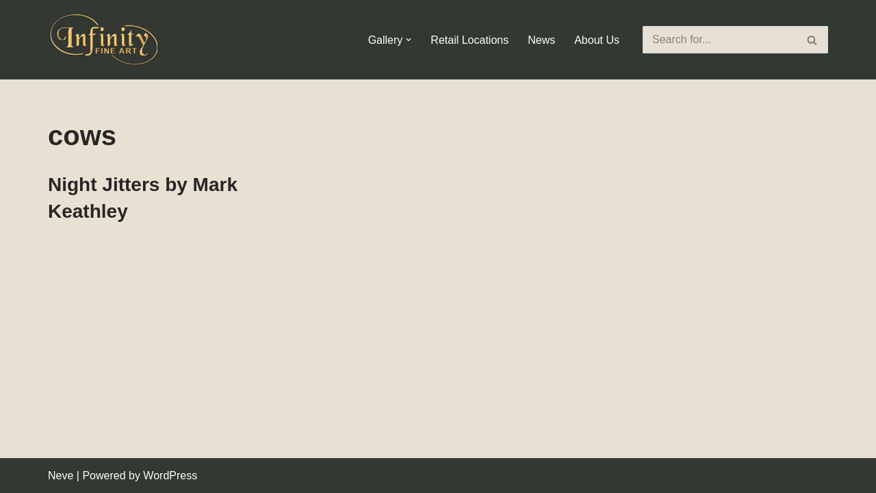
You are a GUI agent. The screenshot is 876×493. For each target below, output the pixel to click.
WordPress (170, 475)
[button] (408, 39)
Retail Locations (469, 40)
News (541, 40)
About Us (596, 40)
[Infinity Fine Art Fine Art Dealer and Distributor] (106, 39)
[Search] (720, 39)
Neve (60, 475)
